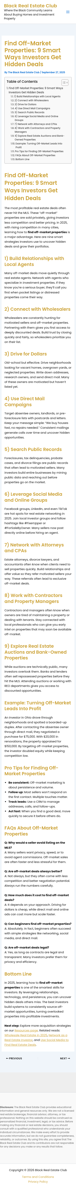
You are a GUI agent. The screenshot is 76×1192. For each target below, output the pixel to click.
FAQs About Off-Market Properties (35, 155)
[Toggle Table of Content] (62, 82)
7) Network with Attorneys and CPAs (36, 124)
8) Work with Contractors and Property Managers (37, 130)
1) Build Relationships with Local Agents (37, 96)
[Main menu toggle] (68, 12)
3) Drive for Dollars (25, 104)
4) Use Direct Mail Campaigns (32, 108)
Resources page (26, 1030)
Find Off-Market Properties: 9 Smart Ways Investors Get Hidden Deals (36, 90)
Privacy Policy (38, 1182)
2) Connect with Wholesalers (32, 100)
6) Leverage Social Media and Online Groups (36, 118)
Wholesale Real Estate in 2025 (25, 1035)
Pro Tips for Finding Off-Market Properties (39, 151)
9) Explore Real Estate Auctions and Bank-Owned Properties (39, 137)
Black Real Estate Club (30, 5)
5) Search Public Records (29, 112)
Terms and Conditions (38, 1177)
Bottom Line (22, 159)
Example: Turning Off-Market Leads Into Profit (39, 145)
